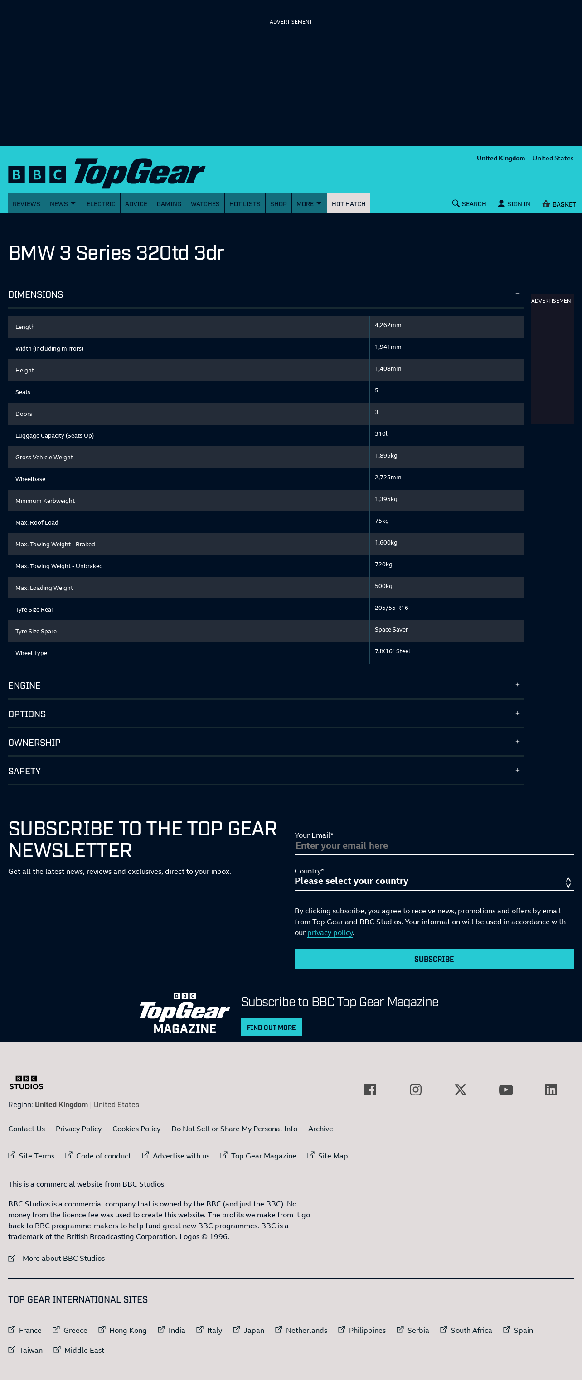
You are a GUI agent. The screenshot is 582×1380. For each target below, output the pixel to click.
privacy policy (330, 932)
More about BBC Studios (56, 1258)
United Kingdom (501, 158)
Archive (320, 1128)
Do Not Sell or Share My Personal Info (234, 1128)
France (30, 1330)
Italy (214, 1330)
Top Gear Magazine (263, 1155)
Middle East (84, 1350)
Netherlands (306, 1330)
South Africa (471, 1330)
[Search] (469, 203)
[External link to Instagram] (415, 1089)
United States (553, 158)
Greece (75, 1330)
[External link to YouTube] (505, 1089)
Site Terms (36, 1155)
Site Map (333, 1155)
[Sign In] (514, 203)
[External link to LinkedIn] (551, 1089)
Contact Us (26, 1128)
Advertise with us (181, 1155)
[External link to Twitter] (460, 1089)
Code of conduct (103, 1155)
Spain (523, 1330)
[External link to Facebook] (370, 1089)
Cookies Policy (136, 1128)
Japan (254, 1330)
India (177, 1330)
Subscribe (434, 958)
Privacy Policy (79, 1128)
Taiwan (31, 1350)
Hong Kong (128, 1330)
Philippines (367, 1330)
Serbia (418, 1330)
